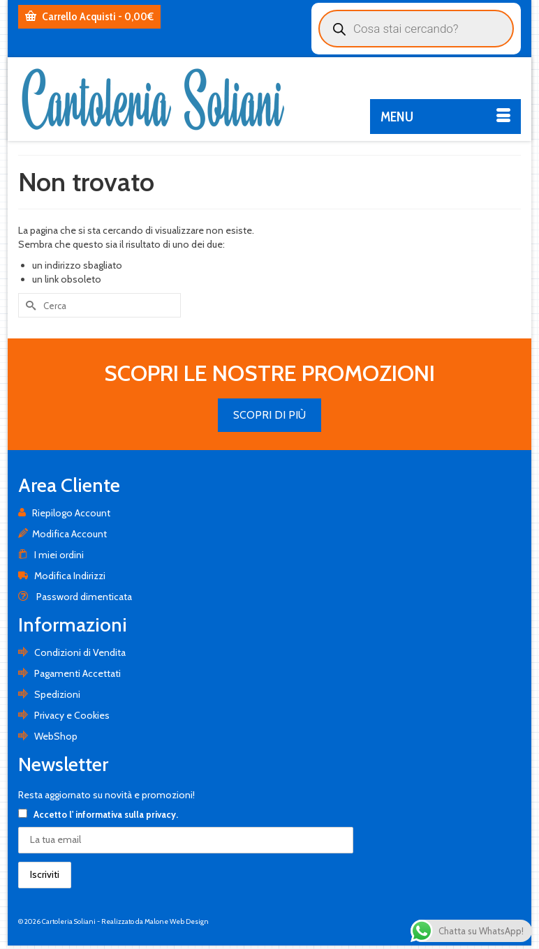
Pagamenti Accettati (69, 673)
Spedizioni (49, 694)
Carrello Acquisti (89, 16)
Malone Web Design (177, 921)
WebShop (47, 736)
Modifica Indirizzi (61, 575)
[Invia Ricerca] (28, 305)
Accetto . (98, 814)
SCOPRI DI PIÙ (269, 414)
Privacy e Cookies (64, 715)
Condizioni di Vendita (72, 652)
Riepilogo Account (64, 513)
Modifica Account (62, 534)
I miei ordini (51, 554)
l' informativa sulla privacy (122, 814)
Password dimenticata (75, 596)
